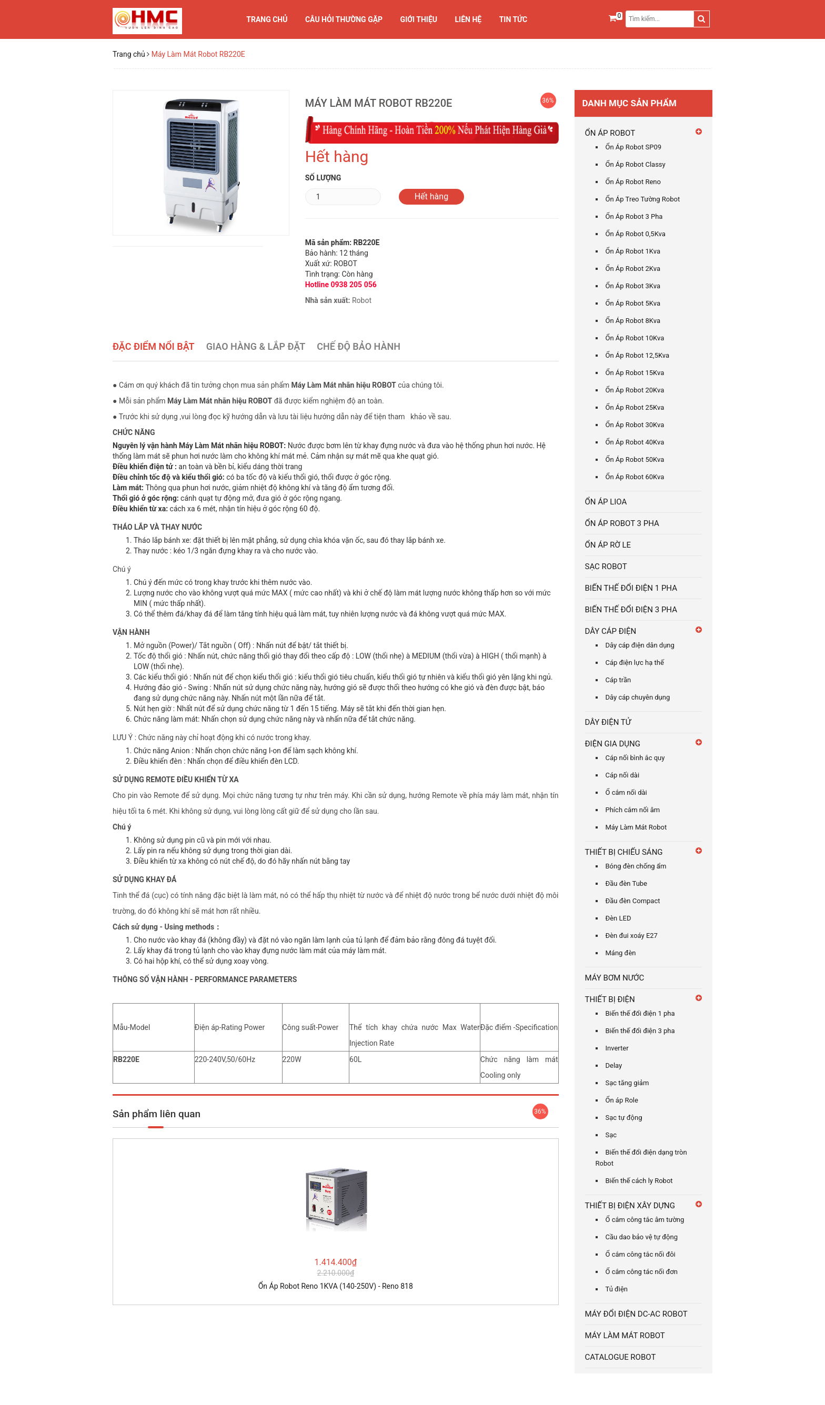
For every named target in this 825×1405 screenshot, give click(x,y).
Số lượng (323, 178)
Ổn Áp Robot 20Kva (635, 390)
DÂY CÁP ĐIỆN (611, 631)
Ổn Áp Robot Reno (633, 182)
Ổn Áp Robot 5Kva (633, 303)
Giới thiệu (418, 19)
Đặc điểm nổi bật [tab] (154, 346)
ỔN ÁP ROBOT (610, 133)
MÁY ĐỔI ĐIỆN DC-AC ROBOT (636, 1314)
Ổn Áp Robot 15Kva (635, 373)
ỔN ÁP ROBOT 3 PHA (622, 523)
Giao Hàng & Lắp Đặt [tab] (256, 346)
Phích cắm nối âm (633, 810)
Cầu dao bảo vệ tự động (642, 1237)
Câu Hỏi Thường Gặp (344, 19)
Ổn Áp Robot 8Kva (633, 321)
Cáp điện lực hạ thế (635, 662)
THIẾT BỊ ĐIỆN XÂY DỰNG (630, 1205)
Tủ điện (617, 1289)
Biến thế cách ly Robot (639, 1181)
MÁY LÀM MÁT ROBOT (625, 1335)
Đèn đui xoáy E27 (632, 935)
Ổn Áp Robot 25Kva (635, 407)
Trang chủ (266, 19)
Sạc (611, 1135)
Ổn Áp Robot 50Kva (635, 459)
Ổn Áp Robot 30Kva (635, 425)
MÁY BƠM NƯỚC (615, 978)
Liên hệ (468, 19)
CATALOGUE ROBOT (620, 1357)
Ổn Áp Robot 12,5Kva (638, 355)
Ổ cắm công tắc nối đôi (641, 1254)
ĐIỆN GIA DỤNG (613, 744)
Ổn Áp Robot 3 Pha (634, 216)
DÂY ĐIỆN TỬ (608, 722)
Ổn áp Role (622, 1100)
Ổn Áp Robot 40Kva (635, 442)
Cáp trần (618, 680)
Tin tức (513, 19)
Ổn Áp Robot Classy (636, 164)
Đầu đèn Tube (627, 883)
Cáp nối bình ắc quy (635, 758)
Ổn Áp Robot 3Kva (633, 286)
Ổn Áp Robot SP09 (634, 147)
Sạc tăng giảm (627, 1083)
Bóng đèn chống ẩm (636, 866)
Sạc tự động (624, 1117)
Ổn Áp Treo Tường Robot (643, 199)
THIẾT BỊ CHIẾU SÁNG (624, 852)
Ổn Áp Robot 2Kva (633, 268)
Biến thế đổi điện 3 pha (640, 1031)
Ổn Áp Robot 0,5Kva (636, 234)
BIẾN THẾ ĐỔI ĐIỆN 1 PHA (631, 588)
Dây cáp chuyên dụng (638, 697)
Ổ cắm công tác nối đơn (642, 1272)
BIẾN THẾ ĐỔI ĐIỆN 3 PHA (631, 609)
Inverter (617, 1048)
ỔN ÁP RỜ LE (608, 545)
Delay (614, 1065)
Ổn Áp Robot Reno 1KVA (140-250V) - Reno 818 (335, 1286)
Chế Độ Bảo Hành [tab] (358, 346)
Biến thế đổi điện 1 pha (640, 1013)
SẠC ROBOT (606, 566)
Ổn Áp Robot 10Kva (635, 338)
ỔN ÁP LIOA (606, 502)
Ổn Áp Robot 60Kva (635, 477)
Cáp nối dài (623, 775)
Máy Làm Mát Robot (636, 827)
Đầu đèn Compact (633, 901)
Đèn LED (618, 918)
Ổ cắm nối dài (626, 792)
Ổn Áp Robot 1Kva (633, 251)
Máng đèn (621, 953)
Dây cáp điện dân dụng (640, 645)
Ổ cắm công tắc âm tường (645, 1220)
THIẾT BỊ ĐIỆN (610, 999)
